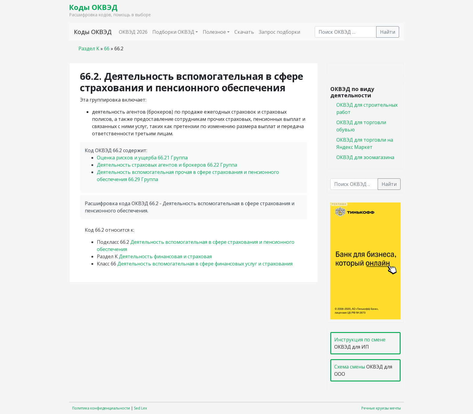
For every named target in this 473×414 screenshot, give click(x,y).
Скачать (244, 32)
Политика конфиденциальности (101, 408)
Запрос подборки (279, 32)
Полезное (214, 32)
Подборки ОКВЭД (173, 32)
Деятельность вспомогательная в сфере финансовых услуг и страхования (205, 263)
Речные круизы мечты (381, 408)
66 (107, 48)
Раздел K (88, 48)
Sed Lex (140, 408)
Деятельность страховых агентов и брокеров (167, 165)
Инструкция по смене (360, 339)
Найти (387, 32)
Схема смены (349, 366)
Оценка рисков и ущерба (142, 157)
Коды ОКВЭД (93, 7)
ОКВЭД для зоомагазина (365, 157)
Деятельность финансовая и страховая (165, 256)
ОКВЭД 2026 (133, 32)
